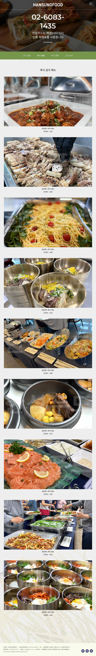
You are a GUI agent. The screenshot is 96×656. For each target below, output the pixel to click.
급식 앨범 (27, 55)
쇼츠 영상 (69, 55)
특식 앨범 (41, 55)
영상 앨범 (55, 55)
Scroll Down (48, 42)
